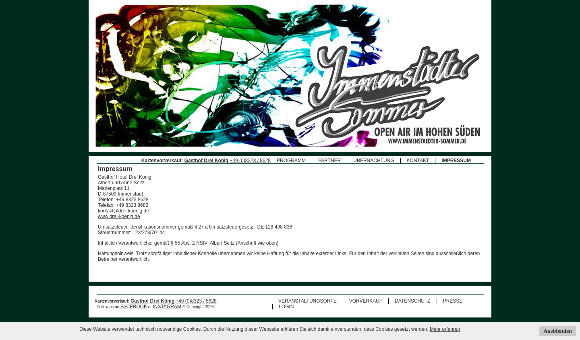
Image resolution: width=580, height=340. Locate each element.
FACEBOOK (133, 306)
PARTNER (329, 160)
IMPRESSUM (456, 160)
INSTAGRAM (167, 306)
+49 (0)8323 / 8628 (250, 160)
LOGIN (286, 306)
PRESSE (453, 301)
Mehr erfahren (445, 329)
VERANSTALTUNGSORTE (307, 301)
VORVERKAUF (365, 301)
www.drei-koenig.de (119, 216)
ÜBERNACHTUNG (373, 160)
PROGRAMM (291, 160)
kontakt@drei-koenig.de (123, 211)
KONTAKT (418, 160)
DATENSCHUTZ (412, 301)
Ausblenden (557, 331)
